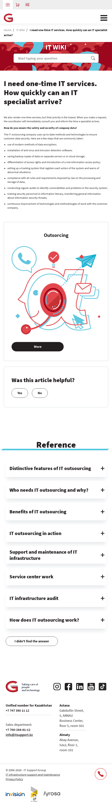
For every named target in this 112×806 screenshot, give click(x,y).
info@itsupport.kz (19, 735)
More (38, 349)
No (40, 395)
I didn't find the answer (32, 639)
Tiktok (102, 686)
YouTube (91, 686)
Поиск (93, 58)
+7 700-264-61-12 (18, 729)
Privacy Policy (14, 779)
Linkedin (80, 686)
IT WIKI (56, 47)
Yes (19, 395)
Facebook (68, 686)
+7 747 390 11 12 (17, 710)
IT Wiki (20, 30)
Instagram (57, 686)
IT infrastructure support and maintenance (33, 774)
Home (7, 30)
